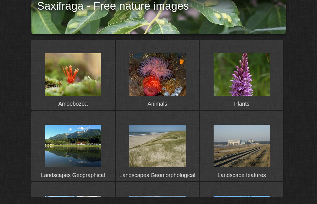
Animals (157, 104)
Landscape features (242, 175)
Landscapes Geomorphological (158, 175)
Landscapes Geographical (73, 175)
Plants (241, 104)
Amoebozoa (73, 104)
